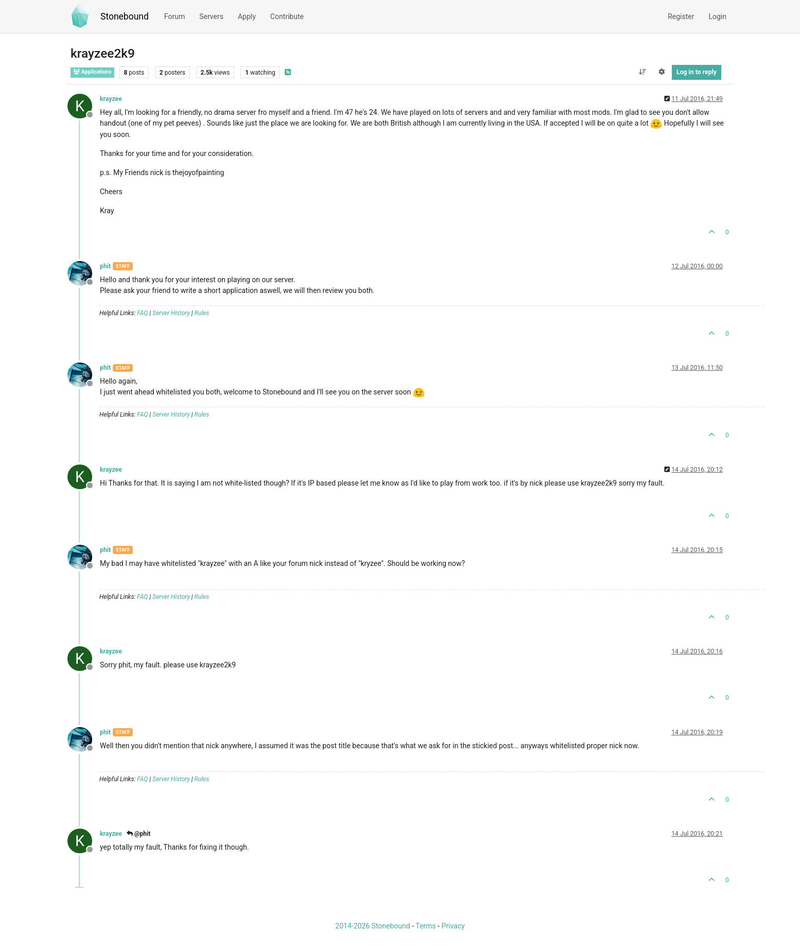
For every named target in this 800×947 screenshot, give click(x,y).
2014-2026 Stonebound (372, 926)
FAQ (142, 313)
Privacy (452, 926)
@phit (138, 833)
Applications (92, 71)
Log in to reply (696, 72)
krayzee (111, 98)
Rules (202, 313)
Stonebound (124, 16)
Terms (425, 926)
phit (105, 266)
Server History (171, 313)
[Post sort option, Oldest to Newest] (642, 72)
